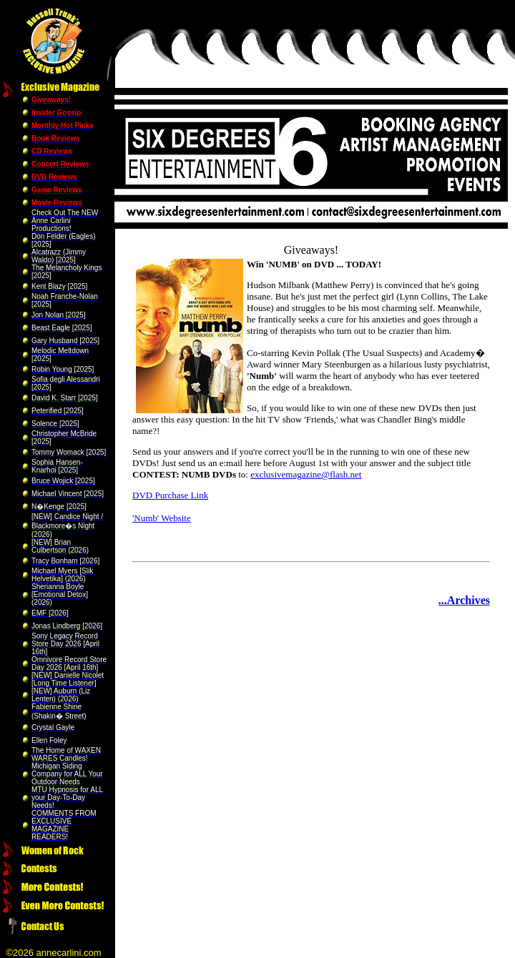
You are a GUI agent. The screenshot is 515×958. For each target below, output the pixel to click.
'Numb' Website (161, 518)
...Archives (464, 600)
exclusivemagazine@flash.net (305, 474)
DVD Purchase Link (170, 495)
